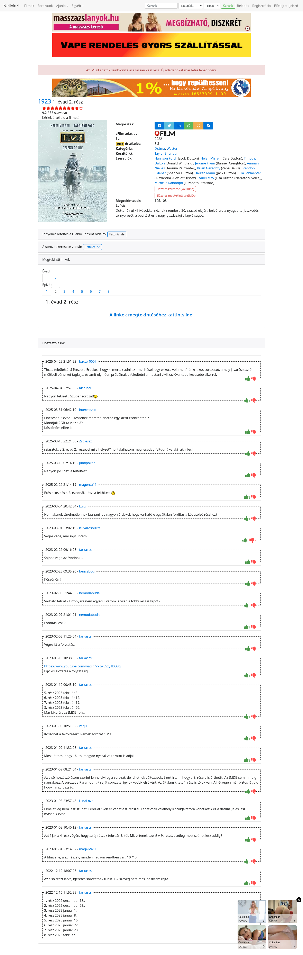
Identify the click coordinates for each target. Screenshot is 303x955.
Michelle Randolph (169, 183)
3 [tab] (64, 291)
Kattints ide (116, 234)
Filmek (29, 5)
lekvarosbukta (90, 528)
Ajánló (61, 5)
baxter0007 (88, 361)
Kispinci (85, 388)
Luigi (82, 506)
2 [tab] (55, 278)
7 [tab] (100, 291)
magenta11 (88, 484)
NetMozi (11, 5)
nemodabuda (89, 593)
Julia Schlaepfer (249, 173)
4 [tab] (73, 291)
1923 (45, 101)
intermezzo (87, 409)
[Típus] (212, 6)
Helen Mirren (211, 158)
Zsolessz (85, 441)
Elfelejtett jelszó (286, 5)
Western (173, 148)
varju (83, 726)
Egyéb (76, 5)
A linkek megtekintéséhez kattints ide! (151, 315)
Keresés (228, 5)
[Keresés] (161, 6)
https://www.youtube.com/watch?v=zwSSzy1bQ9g (82, 666)
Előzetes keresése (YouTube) (175, 189)
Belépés (243, 5)
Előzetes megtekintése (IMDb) (176, 195)
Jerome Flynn (205, 163)
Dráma (160, 148)
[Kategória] (190, 6)
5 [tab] (82, 291)
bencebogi (87, 571)
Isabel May (206, 178)
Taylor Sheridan (166, 153)
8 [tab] (108, 291)
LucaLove (86, 801)
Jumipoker (87, 463)
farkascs (85, 549)
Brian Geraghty (208, 168)
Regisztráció (261, 5)
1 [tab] (47, 278)
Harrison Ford (165, 158)
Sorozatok (45, 5)
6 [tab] (91, 291)
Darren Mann (205, 173)
